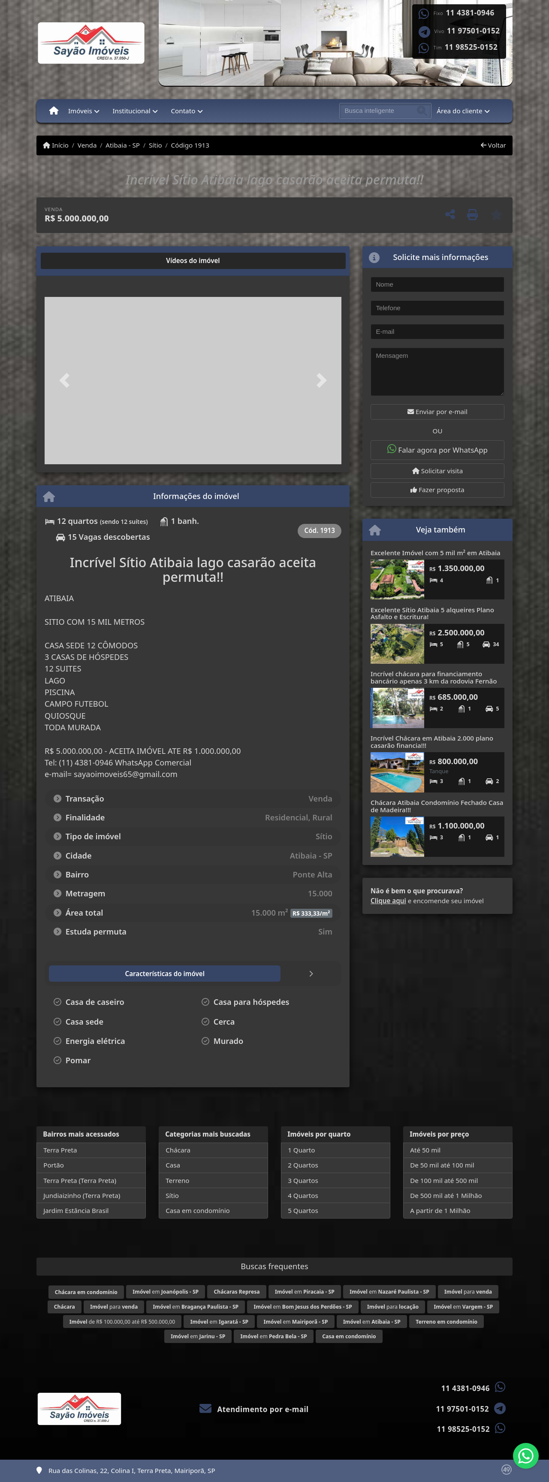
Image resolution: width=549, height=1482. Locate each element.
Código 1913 (190, 145)
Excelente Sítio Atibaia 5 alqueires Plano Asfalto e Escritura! (432, 613)
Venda (87, 145)
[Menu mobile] (53, 110)
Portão (53, 1165)
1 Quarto (301, 1150)
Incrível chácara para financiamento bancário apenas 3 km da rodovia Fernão (434, 677)
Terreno (177, 1180)
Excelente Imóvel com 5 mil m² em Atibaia (436, 552)
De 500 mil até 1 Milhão (446, 1195)
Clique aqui (388, 900)
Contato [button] (183, 110)
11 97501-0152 (473, 31)
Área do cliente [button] (459, 110)
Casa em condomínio (198, 1210)
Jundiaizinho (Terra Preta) (81, 1195)
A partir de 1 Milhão (440, 1210)
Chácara (178, 1150)
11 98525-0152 (471, 47)
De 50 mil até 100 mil (442, 1165)
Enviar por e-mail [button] (437, 411)
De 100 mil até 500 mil (444, 1180)
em (166, 1291)
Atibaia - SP (123, 145)
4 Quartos (303, 1195)
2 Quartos (303, 1165)
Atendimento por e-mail (254, 1409)
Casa (173, 1165)
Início (56, 145)
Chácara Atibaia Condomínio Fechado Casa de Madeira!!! (437, 806)
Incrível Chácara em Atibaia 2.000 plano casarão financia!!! (432, 742)
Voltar (493, 145)
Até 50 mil (425, 1150)
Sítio (155, 145)
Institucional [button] (131, 110)
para (468, 1291)
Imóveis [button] (80, 110)
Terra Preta (60, 1150)
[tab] (74, 261)
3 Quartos (303, 1180)
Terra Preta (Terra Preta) (79, 1180)
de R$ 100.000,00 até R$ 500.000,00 (122, 1321)
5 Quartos (303, 1210)
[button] (67, 380)
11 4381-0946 (470, 13)
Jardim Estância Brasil (76, 1210)
